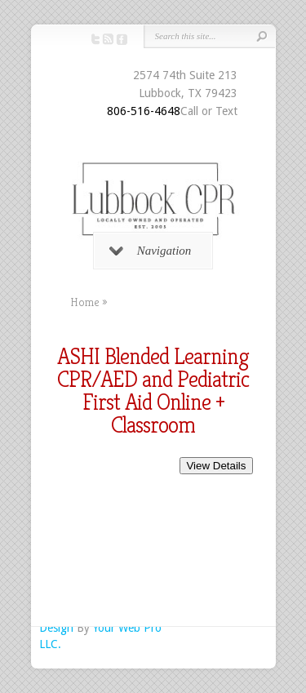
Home (85, 302)
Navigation (150, 250)
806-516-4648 (143, 111)
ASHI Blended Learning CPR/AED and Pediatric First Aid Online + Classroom (153, 390)
